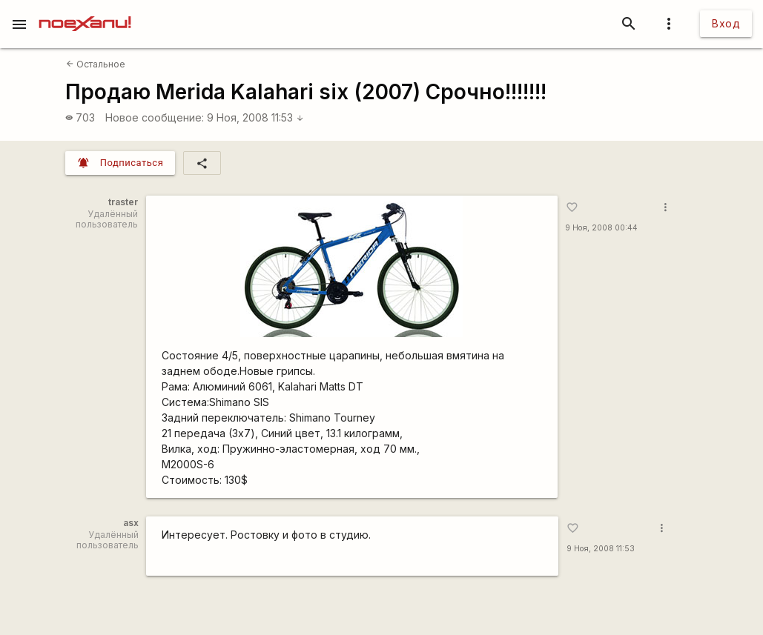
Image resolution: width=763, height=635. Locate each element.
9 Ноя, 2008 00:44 (601, 228)
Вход (726, 23)
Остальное (95, 64)
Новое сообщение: (154, 117)
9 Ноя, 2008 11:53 (255, 117)
